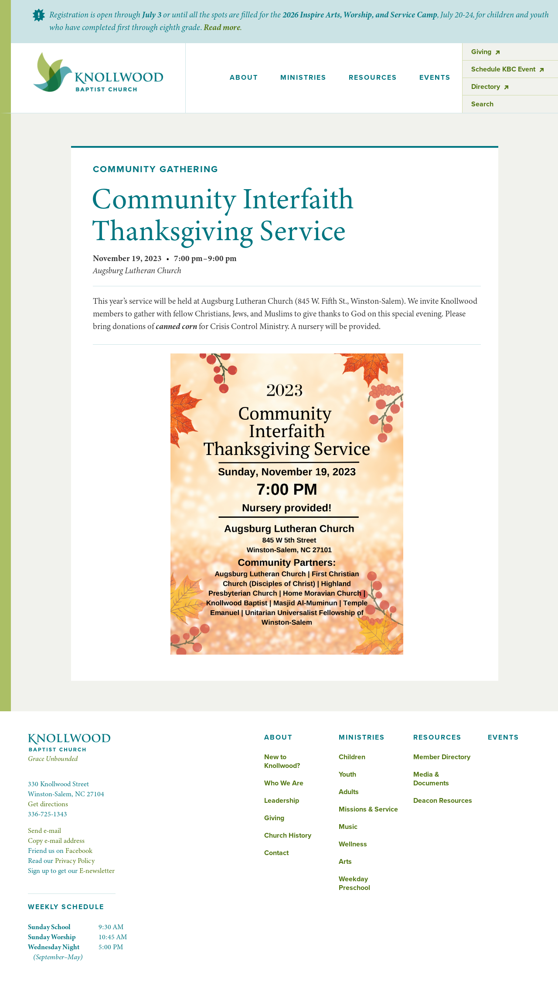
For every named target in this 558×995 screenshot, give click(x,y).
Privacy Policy (75, 861)
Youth (347, 774)
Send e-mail (44, 830)
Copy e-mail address (56, 841)
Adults (349, 792)
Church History (287, 835)
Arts (345, 861)
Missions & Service (368, 809)
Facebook (78, 851)
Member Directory (441, 757)
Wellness (353, 844)
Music (348, 826)
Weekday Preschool (354, 883)
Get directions (48, 804)
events (435, 77)
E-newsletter (97, 871)
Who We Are (283, 783)
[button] (243, 78)
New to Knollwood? (282, 761)
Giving (274, 818)
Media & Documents (431, 779)
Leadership (281, 800)
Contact (276, 853)
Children (352, 757)
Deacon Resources (442, 800)
